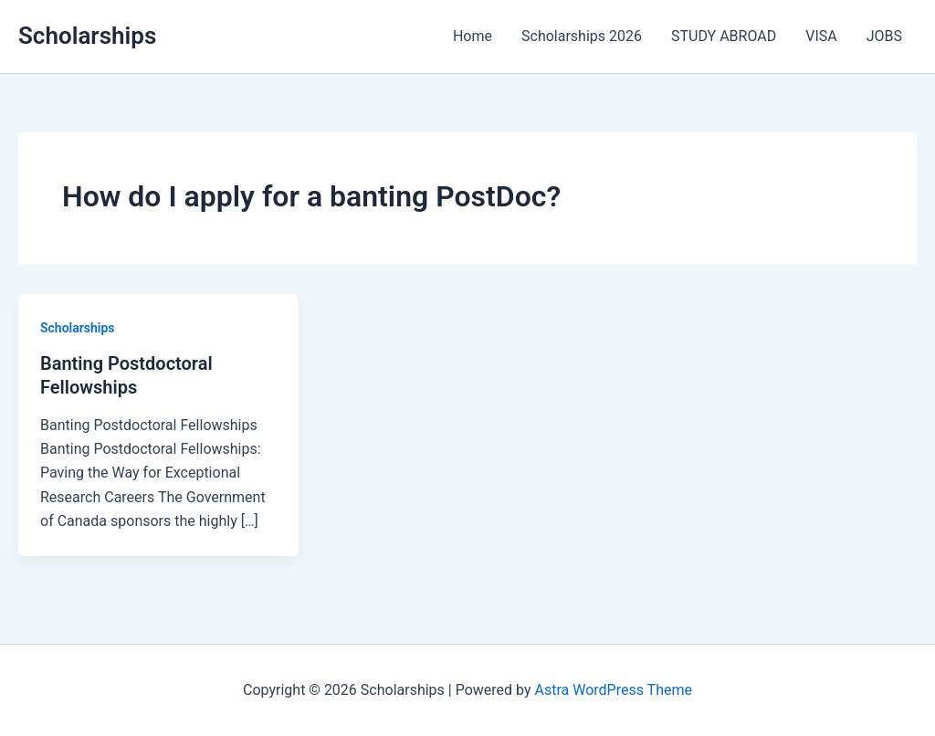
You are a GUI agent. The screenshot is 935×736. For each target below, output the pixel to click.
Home (472, 36)
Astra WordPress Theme (613, 690)
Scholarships (87, 35)
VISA (820, 36)
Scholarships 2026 (581, 36)
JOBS (884, 36)
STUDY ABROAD (723, 36)
